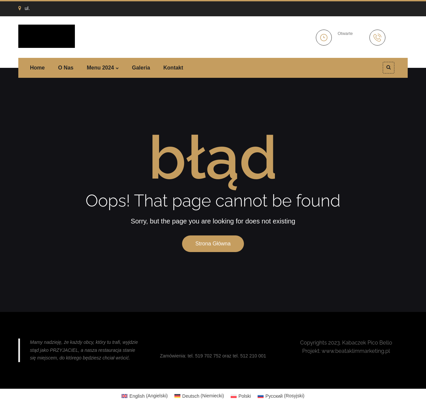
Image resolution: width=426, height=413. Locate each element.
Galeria (141, 67)
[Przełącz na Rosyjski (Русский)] (281, 395)
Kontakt (173, 67)
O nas (65, 67)
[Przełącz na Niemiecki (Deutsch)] (199, 395)
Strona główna (213, 243)
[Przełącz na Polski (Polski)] (240, 395)
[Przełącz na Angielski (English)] (144, 395)
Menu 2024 (100, 67)
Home (37, 67)
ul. (24, 8)
